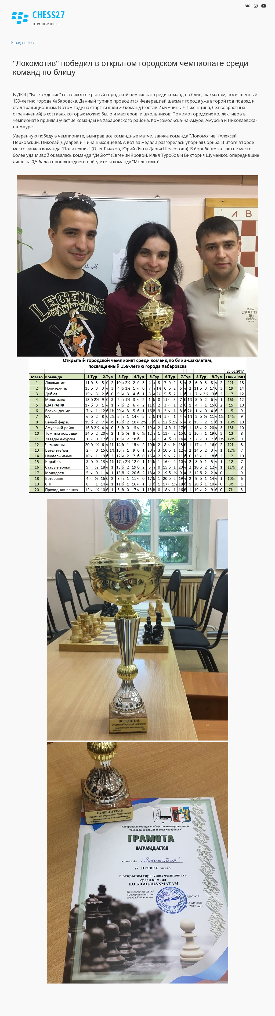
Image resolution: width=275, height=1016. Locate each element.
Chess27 (48, 14)
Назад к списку (22, 42)
